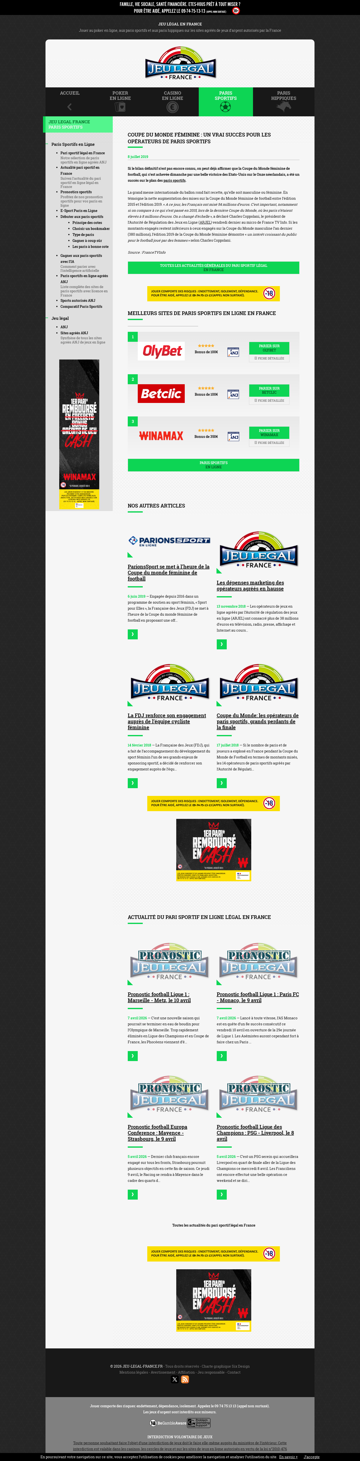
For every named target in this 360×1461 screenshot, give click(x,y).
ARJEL (205, 222)
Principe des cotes (87, 222)
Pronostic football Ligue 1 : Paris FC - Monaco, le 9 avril (258, 997)
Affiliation (186, 1372)
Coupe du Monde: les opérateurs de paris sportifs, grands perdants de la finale (258, 721)
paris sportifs (175, 180)
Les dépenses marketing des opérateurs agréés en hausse (250, 585)
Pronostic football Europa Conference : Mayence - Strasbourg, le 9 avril (157, 1132)
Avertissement (163, 1372)
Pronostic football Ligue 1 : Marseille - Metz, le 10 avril (159, 997)
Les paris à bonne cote (90, 246)
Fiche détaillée (269, 358)
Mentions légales (134, 1372)
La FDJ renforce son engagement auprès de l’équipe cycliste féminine (167, 721)
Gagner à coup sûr (87, 240)
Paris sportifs (213, 464)
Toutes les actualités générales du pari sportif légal (213, 267)
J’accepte (312, 1457)
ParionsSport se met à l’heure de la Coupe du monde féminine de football (169, 572)
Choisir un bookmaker (91, 228)
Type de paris (83, 234)
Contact (234, 1372)
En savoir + (288, 1457)
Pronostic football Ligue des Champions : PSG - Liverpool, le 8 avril (255, 1132)
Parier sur (269, 348)
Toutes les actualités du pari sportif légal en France (213, 1225)
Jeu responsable (211, 1372)
